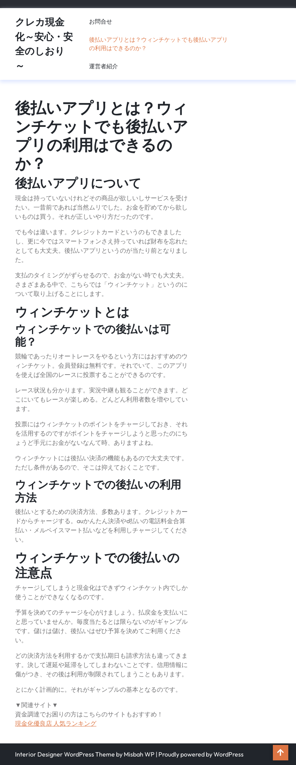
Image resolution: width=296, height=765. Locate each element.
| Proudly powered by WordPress (200, 754)
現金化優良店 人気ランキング (55, 723)
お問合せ (100, 21)
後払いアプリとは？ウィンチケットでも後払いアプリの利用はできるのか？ (158, 44)
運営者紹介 (103, 66)
